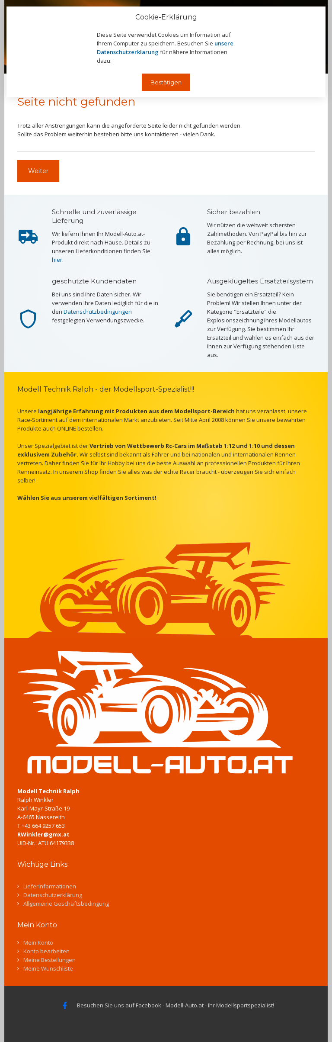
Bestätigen (166, 82)
